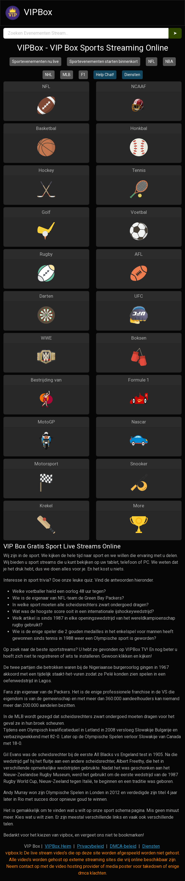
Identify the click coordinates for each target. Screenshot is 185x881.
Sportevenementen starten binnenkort (103, 61)
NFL (151, 61)
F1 (83, 74)
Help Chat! (105, 74)
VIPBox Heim (58, 846)
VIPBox (28, 13)
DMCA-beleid (123, 846)
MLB (67, 74)
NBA (169, 61)
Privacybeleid (90, 846)
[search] (85, 33)
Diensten (132, 74)
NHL (48, 74)
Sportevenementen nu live (35, 61)
